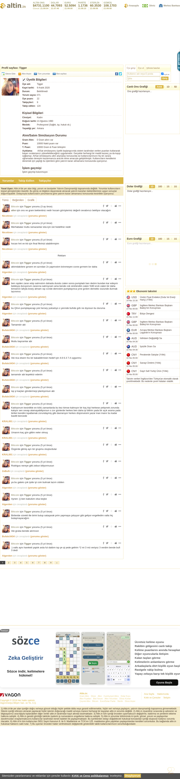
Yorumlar (8, 180)
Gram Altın (84, 696)
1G (175, 186)
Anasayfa (134, 5)
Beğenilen (18, 200)
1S (168, 186)
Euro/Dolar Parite (107, 701)
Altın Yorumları (111, 698)
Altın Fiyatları (85, 698)
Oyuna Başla (164, 682)
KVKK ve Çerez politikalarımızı (90, 775)
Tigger (27, 206)
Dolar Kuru (125, 696)
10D (160, 186)
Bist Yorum (98, 698)
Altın (100, 696)
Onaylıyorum (132, 775)
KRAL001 (7, 421)
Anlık (159, 87)
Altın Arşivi (26, 74)
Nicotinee (7, 215)
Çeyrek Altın (85, 701)
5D (175, 87)
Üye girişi (131, 68)
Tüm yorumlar (44, 74)
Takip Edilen (26, 180)
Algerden (7, 272)
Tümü (5, 200)
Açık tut (166, 74)
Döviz (152, 5)
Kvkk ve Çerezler (152, 697)
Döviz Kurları (125, 698)
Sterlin (120, 701)
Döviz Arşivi (130, 701)
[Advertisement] (90, 596)
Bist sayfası (61, 74)
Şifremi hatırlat (153, 68)
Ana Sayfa (149, 694)
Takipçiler (45, 180)
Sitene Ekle (10, 74)
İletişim (167, 697)
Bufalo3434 (8, 330)
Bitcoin (15, 206)
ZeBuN (6, 471)
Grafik (31, 200)
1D (168, 87)
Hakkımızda (162, 694)
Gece (171, 773)
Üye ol (141, 68)
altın (13, 210)
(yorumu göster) (37, 215)
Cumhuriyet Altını (111, 696)
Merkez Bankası (172, 5)
